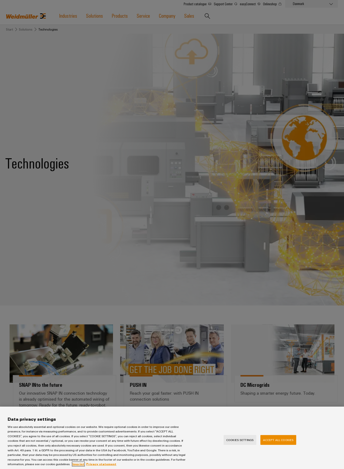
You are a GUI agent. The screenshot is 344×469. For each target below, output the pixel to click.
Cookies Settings (240, 446)
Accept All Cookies (278, 446)
